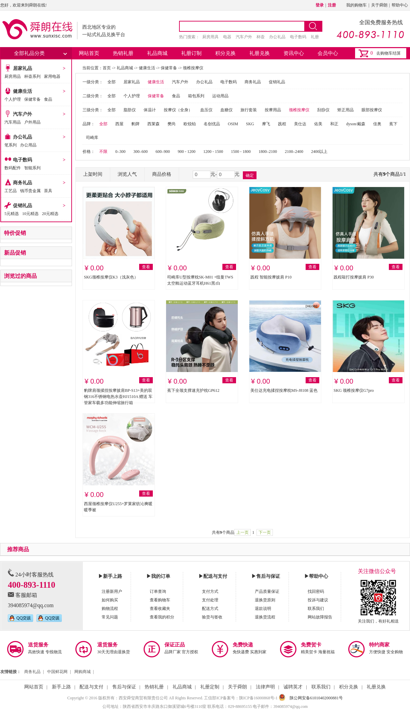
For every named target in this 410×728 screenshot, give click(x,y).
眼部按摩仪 (372, 110)
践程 (282, 124)
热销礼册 (123, 53)
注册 (332, 5)
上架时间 (92, 174)
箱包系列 (196, 96)
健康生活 (22, 91)
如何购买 (110, 600)
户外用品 (32, 122)
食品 (48, 99)
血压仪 (206, 110)
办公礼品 (277, 36)
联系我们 (316, 608)
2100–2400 (294, 151)
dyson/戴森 (355, 124)
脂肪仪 (129, 110)
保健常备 (32, 99)
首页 (107, 68)
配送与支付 (91, 686)
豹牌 (135, 124)
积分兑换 (225, 53)
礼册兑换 (259, 53)
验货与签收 (212, 617)
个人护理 (12, 99)
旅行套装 (248, 110)
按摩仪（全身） (178, 110)
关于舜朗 (379, 5)
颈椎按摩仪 (193, 68)
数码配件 (12, 168)
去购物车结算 (388, 53)
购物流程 (110, 608)
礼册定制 (209, 686)
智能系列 (32, 168)
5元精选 (11, 213)
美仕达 (300, 124)
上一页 (242, 532)
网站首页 (89, 53)
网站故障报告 (320, 617)
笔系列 (10, 145)
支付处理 (210, 600)
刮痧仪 (323, 110)
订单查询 (158, 591)
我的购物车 (356, 5)
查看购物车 (160, 600)
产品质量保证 (267, 591)
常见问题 (110, 617)
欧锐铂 (190, 124)
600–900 (163, 151)
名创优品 (212, 124)
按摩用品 (273, 110)
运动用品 (220, 96)
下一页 (265, 532)
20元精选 (50, 213)
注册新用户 (112, 591)
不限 (103, 151)
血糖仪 (226, 110)
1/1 (403, 174)
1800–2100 (268, 151)
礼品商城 (157, 53)
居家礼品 (22, 68)
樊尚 (171, 124)
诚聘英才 (293, 686)
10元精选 (30, 213)
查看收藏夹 (160, 608)
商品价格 (161, 174)
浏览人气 (127, 174)
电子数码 (298, 36)
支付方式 (210, 591)
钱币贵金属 (30, 190)
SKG (250, 124)
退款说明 (263, 608)
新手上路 (61, 686)
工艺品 (10, 190)
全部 (111, 82)
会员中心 (328, 53)
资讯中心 (293, 53)
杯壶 (261, 36)
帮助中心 (400, 5)
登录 (320, 5)
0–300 (120, 151)
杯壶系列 (32, 76)
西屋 (119, 124)
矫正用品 (345, 110)
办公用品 (28, 145)
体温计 (150, 110)
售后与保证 (124, 686)
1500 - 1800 (241, 151)
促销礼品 (22, 205)
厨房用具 (210, 36)
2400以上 (319, 151)
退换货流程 (265, 617)
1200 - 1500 (213, 151)
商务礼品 (22, 182)
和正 (334, 124)
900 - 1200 (186, 151)
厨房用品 (12, 76)
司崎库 (92, 137)
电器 (227, 36)
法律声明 (265, 686)
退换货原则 (265, 600)
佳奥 (377, 124)
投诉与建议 (318, 600)
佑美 (318, 124)
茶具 (48, 190)
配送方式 (210, 608)
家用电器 (52, 76)
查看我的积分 (162, 617)
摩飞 (266, 124)
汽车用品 (12, 122)
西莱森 (153, 124)
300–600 (140, 151)
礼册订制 (191, 53)
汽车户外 (244, 36)
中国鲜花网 (57, 671)
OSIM (233, 124)
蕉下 (393, 124)
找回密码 (316, 591)
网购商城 (82, 671)
